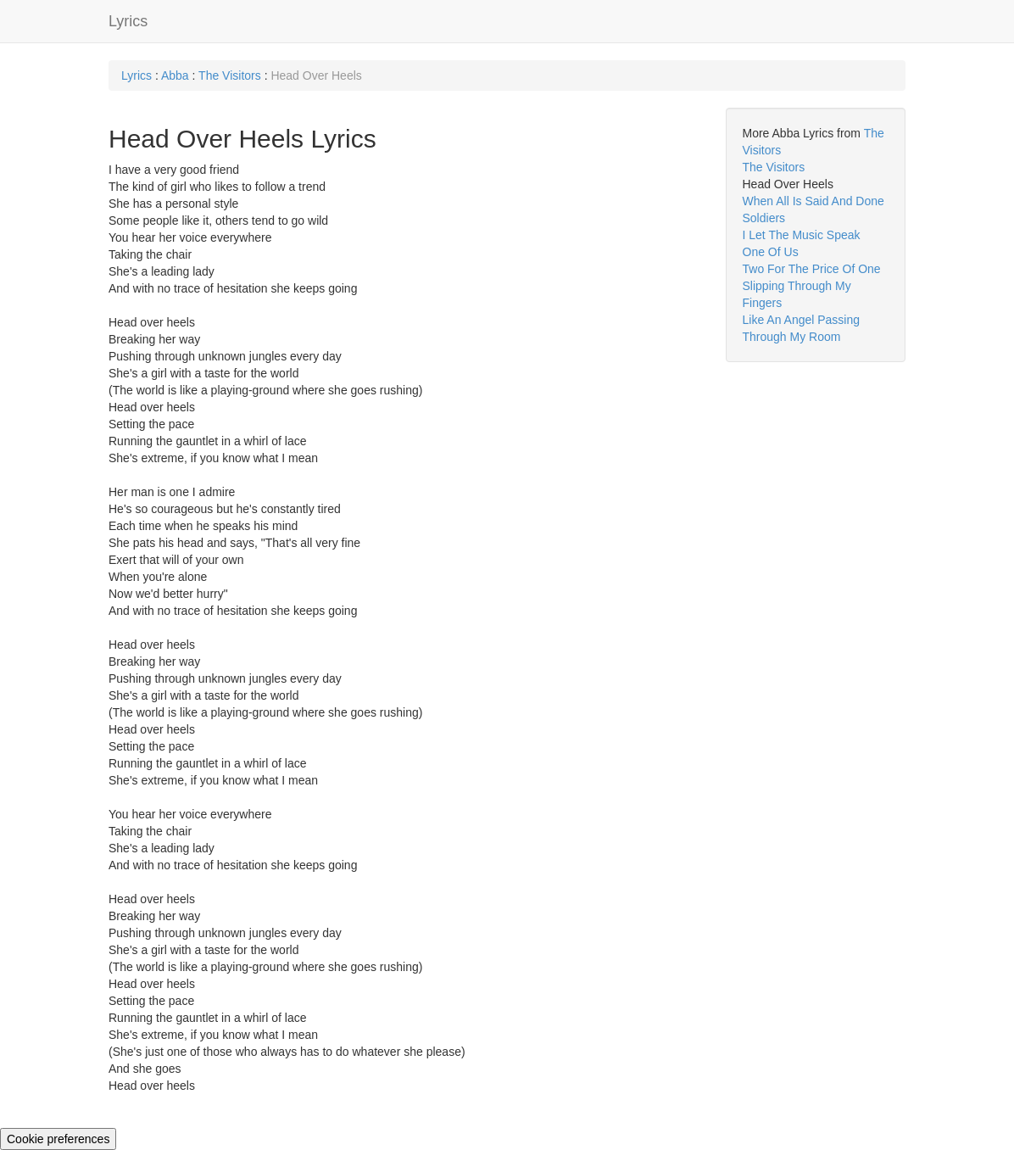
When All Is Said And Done (813, 201)
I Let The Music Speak (802, 235)
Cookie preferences (58, 1139)
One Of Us (771, 252)
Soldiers (764, 218)
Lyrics (128, 21)
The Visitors (229, 75)
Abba (175, 75)
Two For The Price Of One (812, 269)
